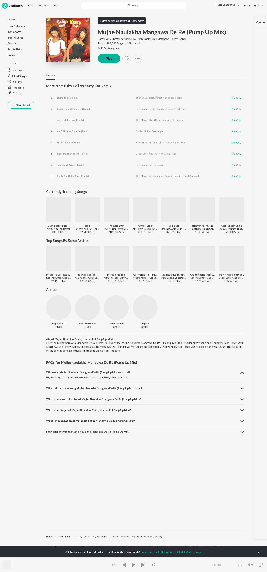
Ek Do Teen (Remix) (67, 97)
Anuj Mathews (156, 176)
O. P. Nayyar (142, 120)
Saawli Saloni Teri (87, 274)
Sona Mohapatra (173, 176)
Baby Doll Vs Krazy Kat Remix (115, 38)
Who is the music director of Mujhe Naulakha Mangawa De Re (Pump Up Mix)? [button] (93, 399)
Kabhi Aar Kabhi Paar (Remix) (73, 176)
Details (50, 75)
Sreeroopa (176, 97)
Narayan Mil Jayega (202, 225)
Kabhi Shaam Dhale (231, 225)
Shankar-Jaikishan (145, 97)
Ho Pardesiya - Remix (68, 142)
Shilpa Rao (170, 153)
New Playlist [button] (21, 104)
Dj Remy (154, 109)
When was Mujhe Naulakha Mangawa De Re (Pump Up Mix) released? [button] (88, 372)
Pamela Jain (180, 109)
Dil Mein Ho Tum (116, 274)
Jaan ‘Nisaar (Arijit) (58, 225)
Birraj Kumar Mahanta (160, 120)
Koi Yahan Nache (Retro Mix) (72, 153)
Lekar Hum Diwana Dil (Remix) (73, 109)
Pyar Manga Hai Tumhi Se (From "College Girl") (145, 274)
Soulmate (174, 225)
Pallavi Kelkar (178, 38)
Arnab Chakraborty (162, 142)
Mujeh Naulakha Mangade (231, 274)
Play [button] (109, 58)
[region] (145, 536)
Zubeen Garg (165, 109)
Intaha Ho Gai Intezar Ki (58, 274)
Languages (225, 4)
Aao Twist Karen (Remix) (70, 164)
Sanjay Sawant (157, 164)
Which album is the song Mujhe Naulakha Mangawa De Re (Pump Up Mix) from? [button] (94, 388)
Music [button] (30, 5)
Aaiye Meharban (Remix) (70, 120)
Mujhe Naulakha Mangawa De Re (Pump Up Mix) (137, 536)
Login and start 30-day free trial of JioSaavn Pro (171, 551)
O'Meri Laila (145, 225)
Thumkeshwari (116, 225)
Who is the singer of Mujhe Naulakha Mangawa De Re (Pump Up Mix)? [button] (88, 410)
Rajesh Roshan (143, 142)
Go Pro (57, 5)
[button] (226, 6)
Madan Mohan (143, 131)
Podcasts (43, 5)
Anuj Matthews (160, 38)
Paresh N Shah (162, 97)
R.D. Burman (142, 109)
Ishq (87, 225)
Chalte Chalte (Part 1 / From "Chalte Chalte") (202, 274)
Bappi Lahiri (144, 38)
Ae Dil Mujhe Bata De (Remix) (73, 131)
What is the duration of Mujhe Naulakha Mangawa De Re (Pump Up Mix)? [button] (90, 420)
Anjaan (145, 323)
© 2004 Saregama (108, 48)
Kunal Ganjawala (191, 176)
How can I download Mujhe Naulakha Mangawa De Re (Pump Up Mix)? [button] (88, 431)
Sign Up (258, 5)
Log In (246, 5)
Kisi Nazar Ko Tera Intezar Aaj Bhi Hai (173, 274)
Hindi (217, 8)
